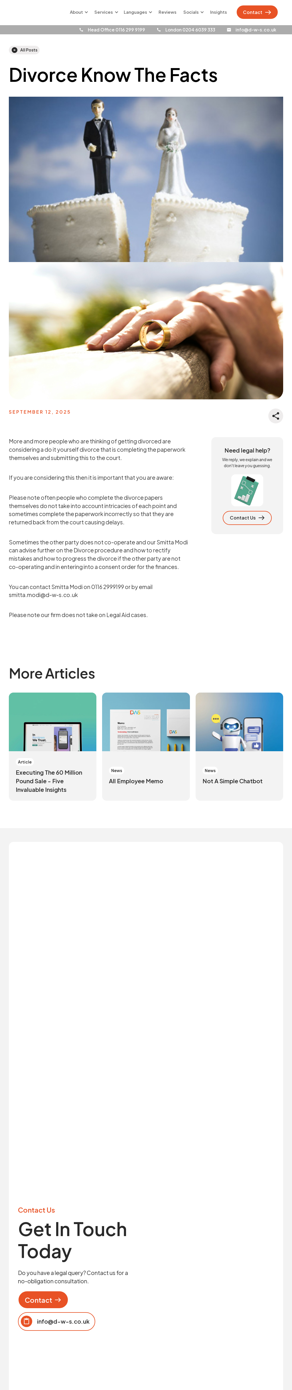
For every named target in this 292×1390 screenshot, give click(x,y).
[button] (78, 12)
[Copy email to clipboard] (56, 1321)
